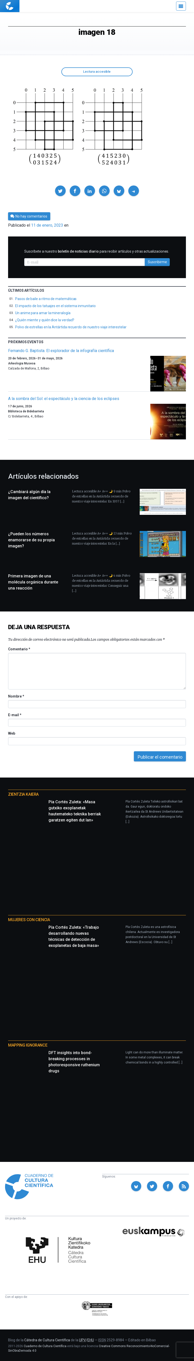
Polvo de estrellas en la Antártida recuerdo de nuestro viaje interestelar (71, 327)
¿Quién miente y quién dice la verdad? (44, 320)
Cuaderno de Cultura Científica (45, 1346)
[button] (60, 190)
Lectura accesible (97, 71)
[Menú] (181, 6)
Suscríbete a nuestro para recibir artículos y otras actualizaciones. (96, 251)
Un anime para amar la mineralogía (42, 313)
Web (11, 733)
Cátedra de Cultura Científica (47, 1340)
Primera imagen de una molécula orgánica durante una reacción (33, 582)
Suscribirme (157, 262)
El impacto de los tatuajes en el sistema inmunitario (55, 306)
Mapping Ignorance (27, 1045)
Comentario (19, 649)
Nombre (16, 696)
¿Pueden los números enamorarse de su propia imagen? (31, 539)
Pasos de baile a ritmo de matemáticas (46, 299)
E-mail (14, 715)
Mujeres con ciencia (29, 919)
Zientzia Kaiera (23, 794)
